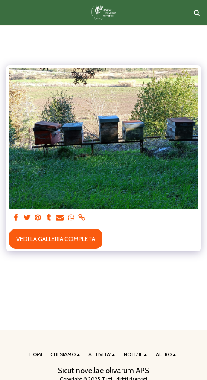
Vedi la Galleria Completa (55, 239)
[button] (9, 12)
